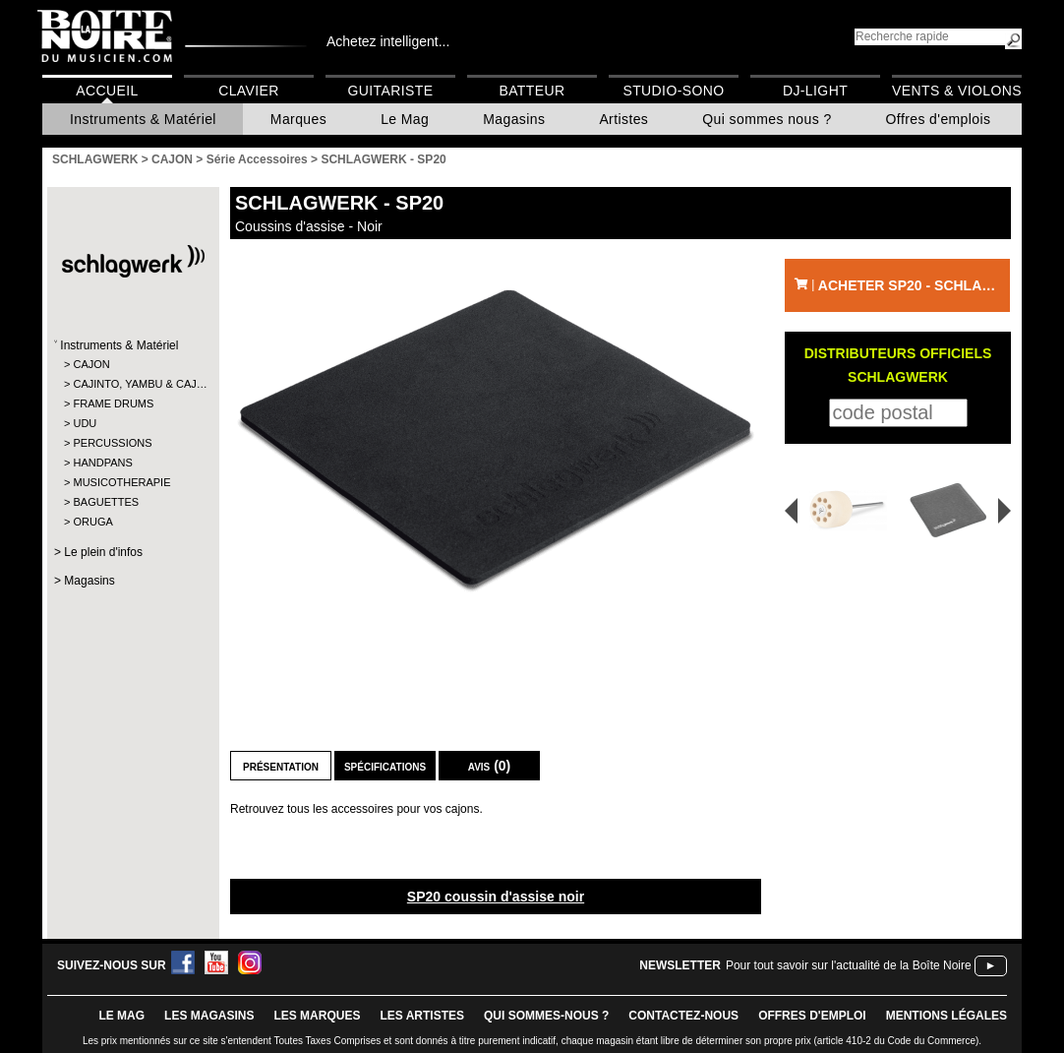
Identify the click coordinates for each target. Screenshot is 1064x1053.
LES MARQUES (316, 1015)
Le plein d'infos (103, 552)
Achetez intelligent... (387, 41)
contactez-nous (683, 1015)
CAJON (91, 364)
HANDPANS (102, 462)
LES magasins (209, 1015)
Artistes (623, 119)
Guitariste (391, 90)
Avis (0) (489, 766)
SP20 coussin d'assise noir (495, 896)
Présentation (281, 766)
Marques (298, 119)
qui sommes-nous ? (546, 1015)
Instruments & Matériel (143, 119)
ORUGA (92, 521)
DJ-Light (815, 90)
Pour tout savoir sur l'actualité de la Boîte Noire (849, 965)
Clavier (248, 90)
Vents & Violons (957, 90)
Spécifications (385, 766)
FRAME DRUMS (113, 403)
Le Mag (405, 119)
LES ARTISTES (422, 1015)
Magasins (514, 119)
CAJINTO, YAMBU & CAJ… (132, 384)
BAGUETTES (106, 502)
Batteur (531, 90)
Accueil (107, 90)
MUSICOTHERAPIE (121, 482)
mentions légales (946, 1015)
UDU (84, 423)
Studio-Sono (673, 90)
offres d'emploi (812, 1015)
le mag (121, 1015)
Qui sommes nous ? (766, 119)
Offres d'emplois (938, 119)
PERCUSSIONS (112, 443)
